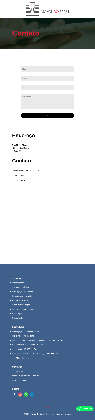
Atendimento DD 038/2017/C (24, 349)
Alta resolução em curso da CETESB (28, 345)
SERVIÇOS (17, 278)
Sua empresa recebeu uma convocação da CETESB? (35, 353)
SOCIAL (15, 389)
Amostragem (17, 314)
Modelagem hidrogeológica (23, 309)
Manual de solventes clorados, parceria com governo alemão (38, 340)
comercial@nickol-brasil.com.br (25, 170)
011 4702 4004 (18, 371)
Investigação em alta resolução (25, 331)
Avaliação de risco (20, 300)
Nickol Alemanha (19, 380)
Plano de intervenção (21, 305)
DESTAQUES (18, 327)
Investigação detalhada (22, 296)
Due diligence (18, 283)
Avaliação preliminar (20, 287)
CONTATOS (17, 367)
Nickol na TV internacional (23, 336)
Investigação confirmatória (23, 291)
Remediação (17, 318)
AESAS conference (20, 358)
